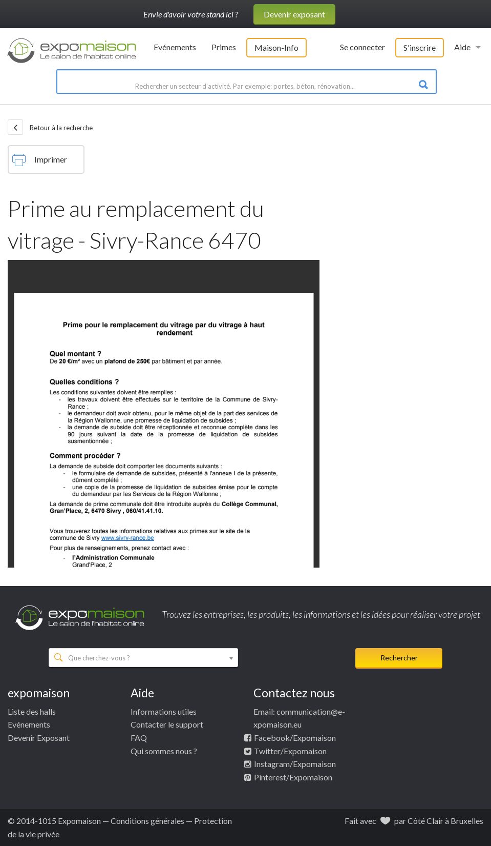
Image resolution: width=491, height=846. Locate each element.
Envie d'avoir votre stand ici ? (190, 14)
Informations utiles (164, 711)
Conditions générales (147, 820)
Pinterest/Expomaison (293, 777)
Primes (223, 47)
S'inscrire (419, 47)
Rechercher (399, 657)
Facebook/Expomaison (295, 737)
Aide (462, 47)
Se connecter (362, 47)
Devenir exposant (294, 14)
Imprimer (39, 160)
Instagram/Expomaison (295, 764)
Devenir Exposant (39, 737)
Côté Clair (425, 820)
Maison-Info (276, 47)
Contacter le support (167, 724)
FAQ (139, 737)
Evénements (175, 47)
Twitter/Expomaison (290, 751)
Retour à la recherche (50, 127)
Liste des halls (32, 711)
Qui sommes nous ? (164, 751)
